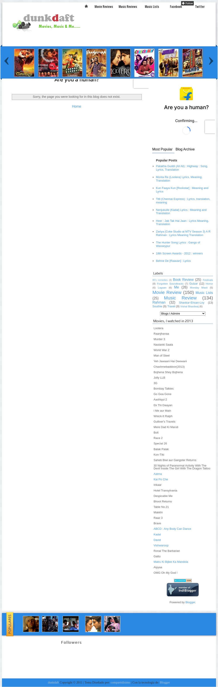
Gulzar (193, 283)
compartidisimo (120, 682)
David (157, 540)
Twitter (200, 6)
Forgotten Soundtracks (170, 283)
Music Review (180, 297)
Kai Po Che (161, 479)
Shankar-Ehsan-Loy (191, 302)
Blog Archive (185, 149)
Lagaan (162, 287)
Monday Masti (199, 287)
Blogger (190, 602)
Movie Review (167, 292)
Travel (171, 306)
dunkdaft (53, 682)
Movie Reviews (104, 6)
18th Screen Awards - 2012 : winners (179, 253)
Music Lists (152, 6)
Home (76, 106)
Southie (157, 306)
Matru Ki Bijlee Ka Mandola (171, 561)
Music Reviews (128, 6)
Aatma (158, 473)
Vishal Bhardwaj (189, 306)
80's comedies (160, 280)
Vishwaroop (161, 545)
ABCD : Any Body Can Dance (172, 528)
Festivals (208, 279)
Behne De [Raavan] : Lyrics (173, 260)
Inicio (86, 6)
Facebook (176, 6)
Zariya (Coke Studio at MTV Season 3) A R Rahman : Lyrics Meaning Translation (183, 233)
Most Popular (162, 149)
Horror (209, 283)
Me (176, 287)
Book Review (183, 279)
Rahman (159, 302)
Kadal (157, 534)
